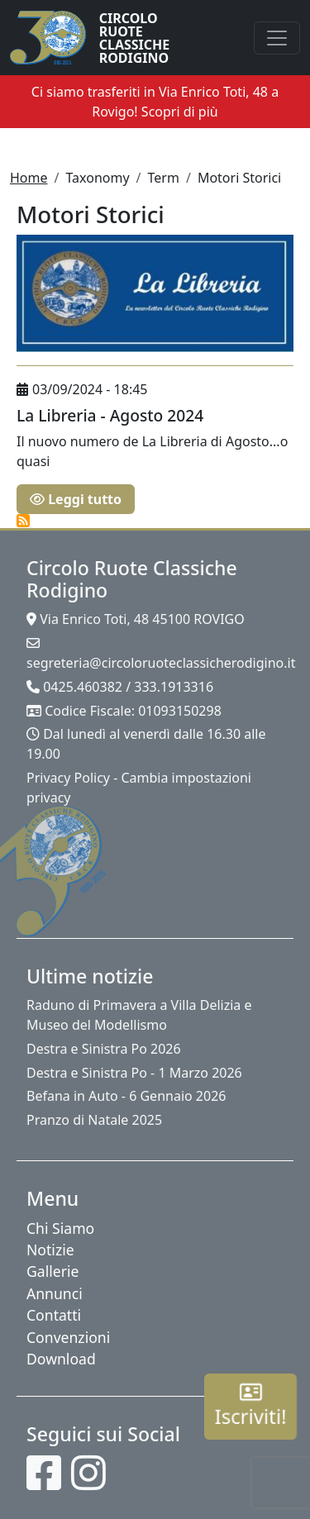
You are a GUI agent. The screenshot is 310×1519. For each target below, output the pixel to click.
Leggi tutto (76, 499)
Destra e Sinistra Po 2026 (103, 1049)
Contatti (53, 1315)
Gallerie (52, 1271)
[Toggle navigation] (277, 38)
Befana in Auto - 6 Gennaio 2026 (126, 1096)
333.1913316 (173, 687)
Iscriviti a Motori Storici (23, 520)
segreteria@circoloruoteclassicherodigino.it (160, 663)
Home (29, 178)
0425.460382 (82, 687)
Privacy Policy (68, 778)
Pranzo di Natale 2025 (94, 1120)
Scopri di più (179, 111)
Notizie (50, 1249)
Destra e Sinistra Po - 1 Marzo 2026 (134, 1073)
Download (61, 1359)
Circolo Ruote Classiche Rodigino (134, 38)
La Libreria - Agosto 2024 (110, 415)
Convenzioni (68, 1337)
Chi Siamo (60, 1228)
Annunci (54, 1293)
